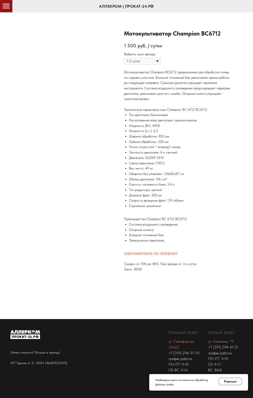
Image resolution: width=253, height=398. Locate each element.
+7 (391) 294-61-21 (223, 347)
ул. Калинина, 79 (221, 341)
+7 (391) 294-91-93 (184, 353)
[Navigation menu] (6, 6)
